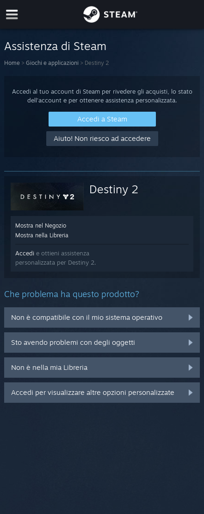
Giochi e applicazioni (52, 62)
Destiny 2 (113, 189)
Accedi (24, 253)
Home (12, 62)
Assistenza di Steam (55, 46)
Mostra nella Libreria (41, 235)
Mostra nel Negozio (40, 225)
